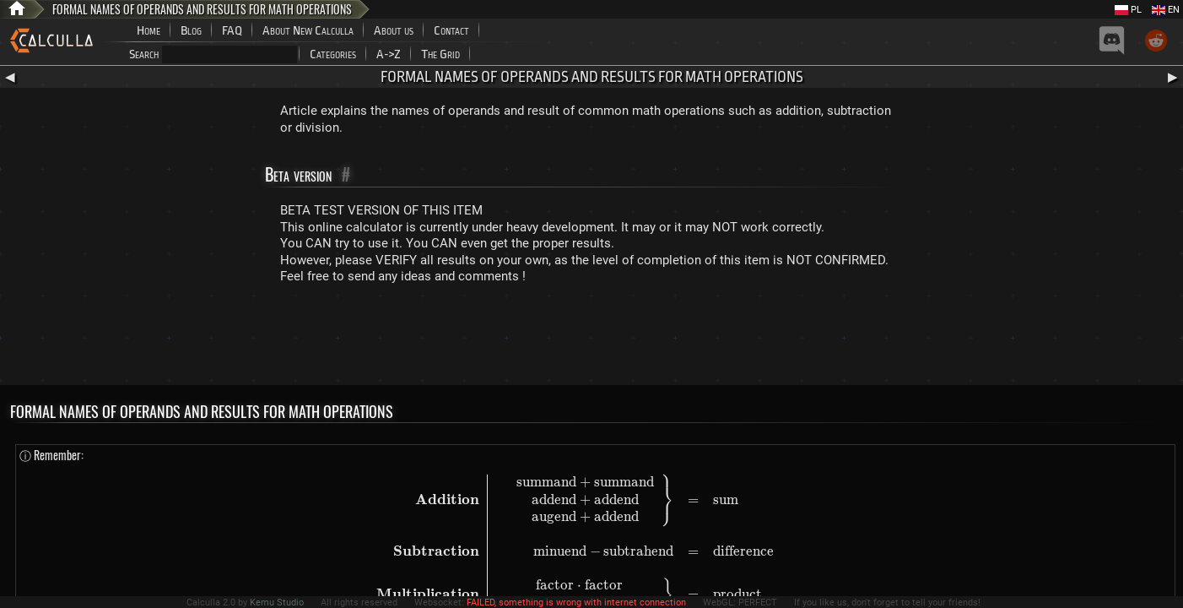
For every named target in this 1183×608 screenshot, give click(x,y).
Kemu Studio (277, 602)
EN (1166, 9)
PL (1128, 9)
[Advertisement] (591, 339)
